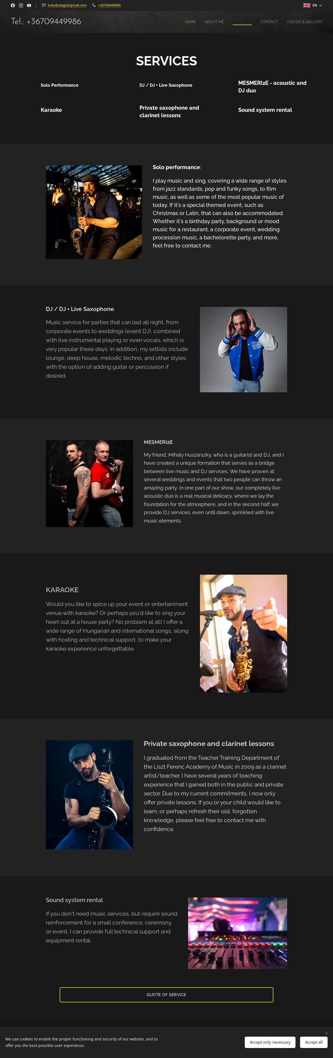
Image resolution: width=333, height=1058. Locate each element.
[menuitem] (184, 22)
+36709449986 (109, 5)
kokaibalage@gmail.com (67, 5)
